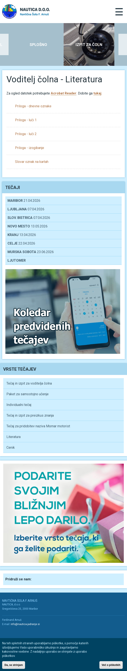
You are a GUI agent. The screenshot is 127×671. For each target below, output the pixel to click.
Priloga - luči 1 (26, 120)
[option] (89, 44)
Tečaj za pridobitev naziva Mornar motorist (38, 426)
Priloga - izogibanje (29, 148)
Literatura (13, 437)
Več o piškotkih (111, 666)
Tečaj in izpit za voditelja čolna (29, 383)
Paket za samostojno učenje (27, 394)
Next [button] (122, 44)
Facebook (39, 579)
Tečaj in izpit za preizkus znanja (30, 415)
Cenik (10, 447)
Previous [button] (4, 44)
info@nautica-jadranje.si (25, 624)
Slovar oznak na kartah (31, 162)
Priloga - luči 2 (26, 134)
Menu (119, 11)
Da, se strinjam (13, 666)
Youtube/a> (14, 632)
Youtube (48, 579)
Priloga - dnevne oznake (33, 106)
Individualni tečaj (18, 405)
